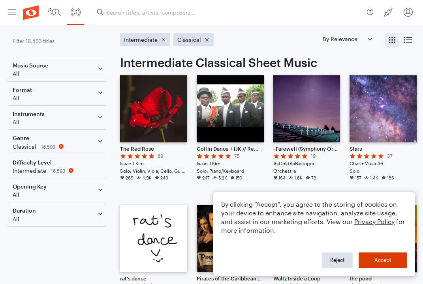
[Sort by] (347, 39)
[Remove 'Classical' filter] (58, 146)
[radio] (392, 40)
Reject (337, 260)
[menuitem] (12, 12)
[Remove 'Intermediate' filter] (58, 170)
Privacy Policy (374, 221)
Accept (382, 260)
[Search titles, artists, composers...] (228, 12)
